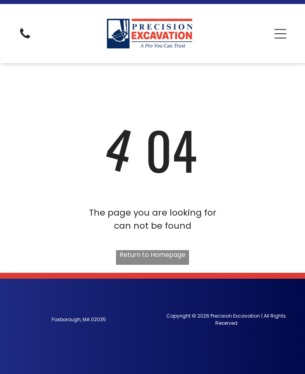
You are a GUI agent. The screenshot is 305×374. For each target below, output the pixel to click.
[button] (280, 34)
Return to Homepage (152, 254)
